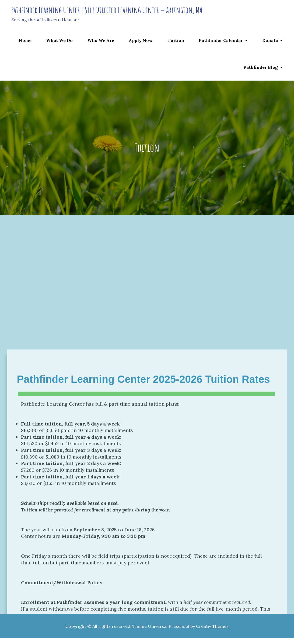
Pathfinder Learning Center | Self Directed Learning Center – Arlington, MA (106, 9)
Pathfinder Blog (260, 67)
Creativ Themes (212, 626)
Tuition (175, 40)
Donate (270, 40)
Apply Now (141, 40)
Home (25, 40)
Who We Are (100, 40)
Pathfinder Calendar (221, 40)
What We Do (59, 40)
